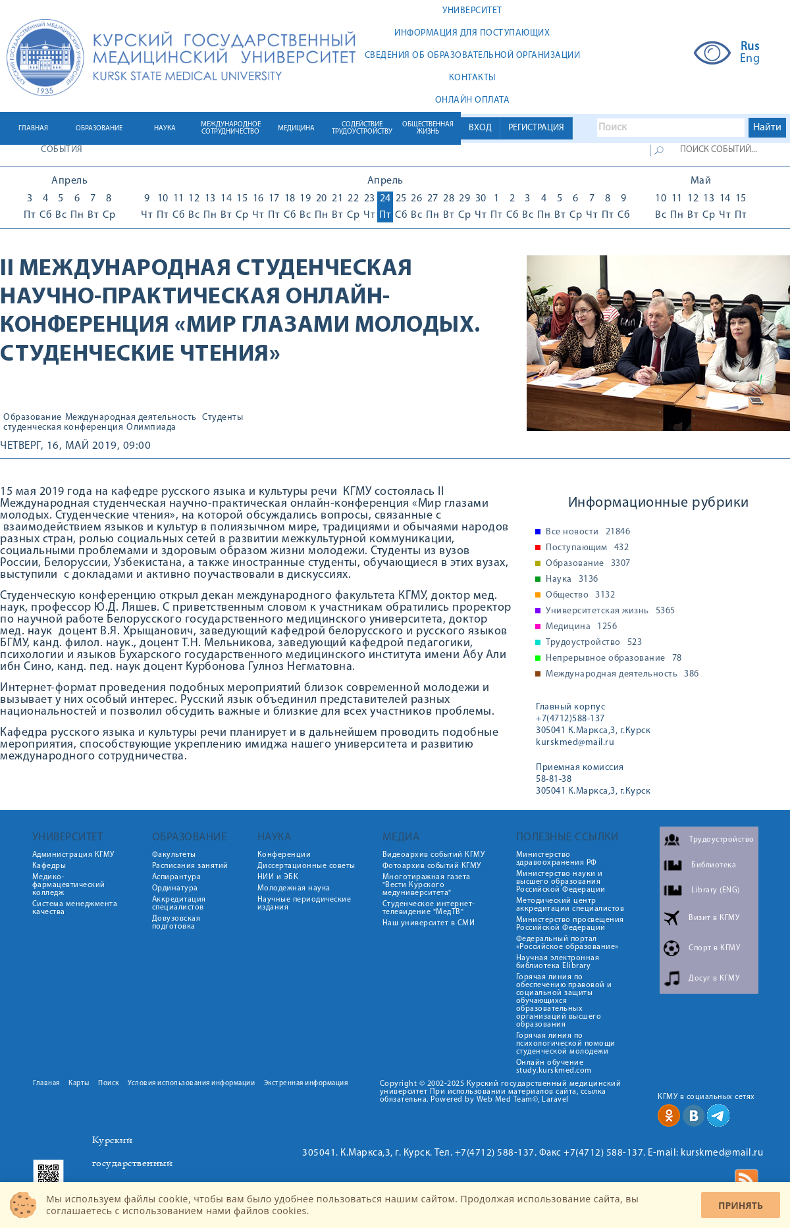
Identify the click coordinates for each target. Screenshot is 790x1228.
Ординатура (175, 888)
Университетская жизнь (610, 611)
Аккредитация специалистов (179, 903)
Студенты (222, 417)
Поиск (108, 1083)
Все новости (588, 532)
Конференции (284, 855)
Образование (32, 417)
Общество (580, 595)
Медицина (581, 627)
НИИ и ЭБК (278, 877)
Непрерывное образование (614, 658)
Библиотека (713, 865)
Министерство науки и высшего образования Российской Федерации (561, 882)
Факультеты (174, 855)
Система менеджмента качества (75, 908)
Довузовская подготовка (176, 923)
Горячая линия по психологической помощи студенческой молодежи (566, 1044)
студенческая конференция (63, 427)
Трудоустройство (594, 643)
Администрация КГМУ (73, 855)
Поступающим (587, 548)
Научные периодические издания (304, 903)
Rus (750, 47)
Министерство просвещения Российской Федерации (570, 924)
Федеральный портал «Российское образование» (567, 943)
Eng (750, 59)
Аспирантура (176, 877)
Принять (740, 1205)
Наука (572, 579)
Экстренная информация (306, 1083)
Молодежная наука (293, 888)
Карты (79, 1083)
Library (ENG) (715, 890)
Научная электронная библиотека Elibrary (558, 962)
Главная (46, 1083)
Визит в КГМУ (714, 918)
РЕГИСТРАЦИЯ (536, 128)
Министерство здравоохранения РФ (556, 859)
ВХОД (480, 128)
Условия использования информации (191, 1083)
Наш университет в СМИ (428, 923)
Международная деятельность (131, 417)
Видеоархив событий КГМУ (433, 855)
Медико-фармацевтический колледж (68, 885)
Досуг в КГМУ (714, 979)
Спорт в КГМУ (714, 948)
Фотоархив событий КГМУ (431, 866)
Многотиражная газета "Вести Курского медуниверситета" (426, 885)
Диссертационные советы (306, 866)
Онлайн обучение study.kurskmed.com (554, 1067)
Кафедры (49, 866)
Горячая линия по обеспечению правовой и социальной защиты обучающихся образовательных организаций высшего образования (564, 1001)
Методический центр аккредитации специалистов (570, 905)
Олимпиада (151, 427)
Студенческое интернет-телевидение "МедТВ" (428, 908)
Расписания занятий (190, 866)
